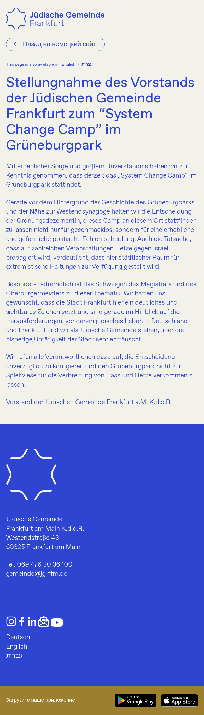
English (68, 64)
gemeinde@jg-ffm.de (37, 573)
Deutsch (18, 637)
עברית (86, 64)
